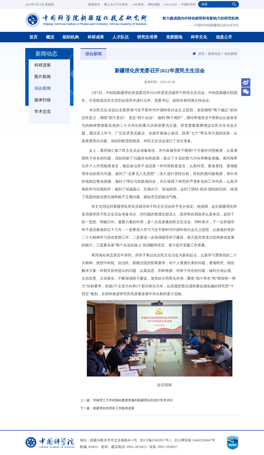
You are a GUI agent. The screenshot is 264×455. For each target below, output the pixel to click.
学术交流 (42, 111)
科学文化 (199, 37)
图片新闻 (42, 76)
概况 (50, 37)
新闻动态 (214, 54)
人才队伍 (120, 37)
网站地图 (155, 4)
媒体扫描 (42, 100)
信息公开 (224, 37)
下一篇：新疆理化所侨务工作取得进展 (107, 408)
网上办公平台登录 (117, 4)
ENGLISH (171, 4)
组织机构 (71, 37)
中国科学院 (188, 4)
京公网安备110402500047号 (194, 440)
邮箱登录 (95, 4)
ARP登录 (139, 4)
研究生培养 (147, 37)
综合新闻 (42, 88)
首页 (33, 37)
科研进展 (42, 65)
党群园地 (174, 37)
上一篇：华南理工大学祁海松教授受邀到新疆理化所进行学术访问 (126, 400)
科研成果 (96, 37)
